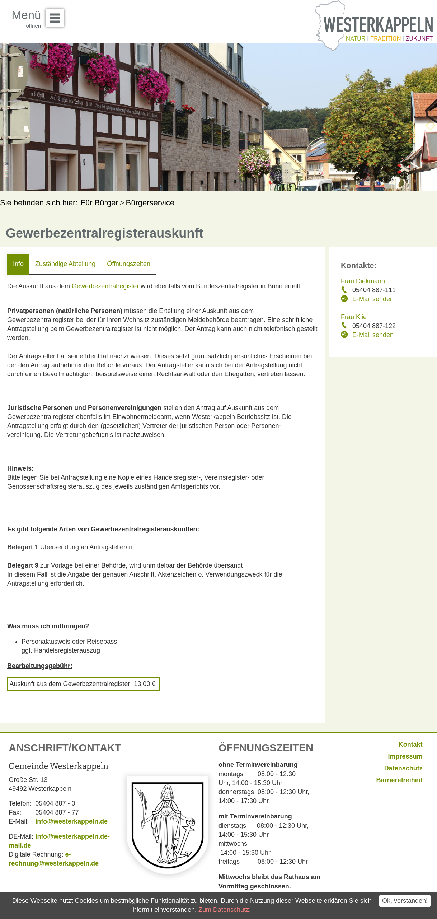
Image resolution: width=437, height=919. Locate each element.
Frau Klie (354, 317)
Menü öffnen (57, 15)
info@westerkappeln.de (71, 821)
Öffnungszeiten (128, 263)
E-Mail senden (373, 299)
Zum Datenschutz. (224, 909)
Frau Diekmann (363, 281)
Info (18, 263)
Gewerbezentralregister (105, 286)
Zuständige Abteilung (65, 263)
